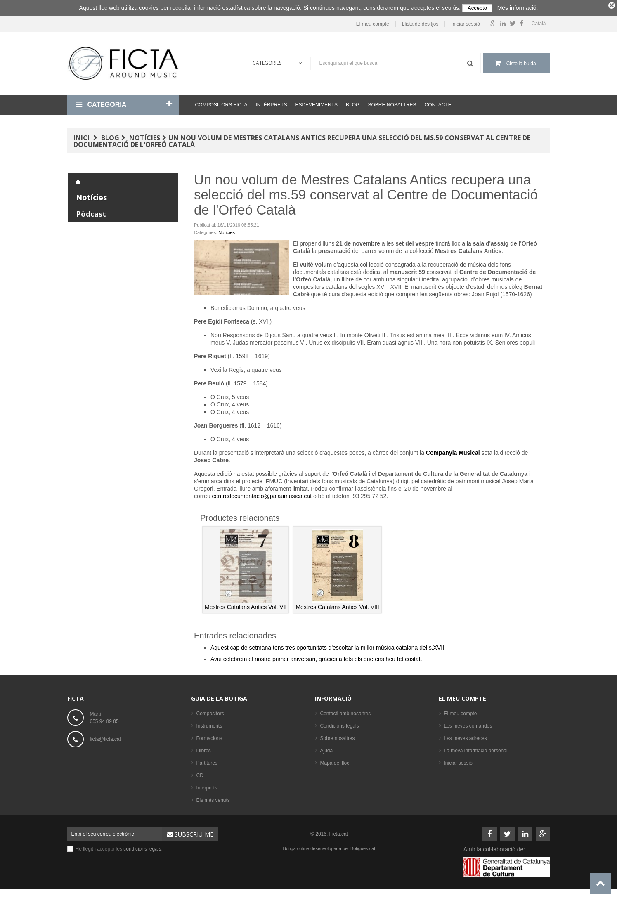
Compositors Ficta (221, 103)
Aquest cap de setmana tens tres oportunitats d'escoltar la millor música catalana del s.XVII (327, 646)
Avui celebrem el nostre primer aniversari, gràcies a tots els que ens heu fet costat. (316, 657)
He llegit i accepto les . (119, 847)
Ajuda (326, 749)
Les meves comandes (468, 724)
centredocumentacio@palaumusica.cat (262, 494)
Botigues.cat (363, 846)
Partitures (206, 761)
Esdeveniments (316, 103)
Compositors (210, 712)
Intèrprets (271, 103)
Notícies (144, 136)
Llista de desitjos (420, 22)
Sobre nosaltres (392, 103)
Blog (352, 103)
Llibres (203, 749)
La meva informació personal (476, 749)
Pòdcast (91, 212)
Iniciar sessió (465, 22)
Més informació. (517, 8)
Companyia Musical (453, 451)
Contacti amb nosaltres (345, 712)
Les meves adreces (465, 737)
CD (199, 774)
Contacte (438, 103)
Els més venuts (213, 798)
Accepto (477, 8)
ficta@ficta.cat (105, 737)
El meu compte (372, 22)
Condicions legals (339, 724)
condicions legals (142, 847)
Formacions (209, 737)
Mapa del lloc (335, 761)
